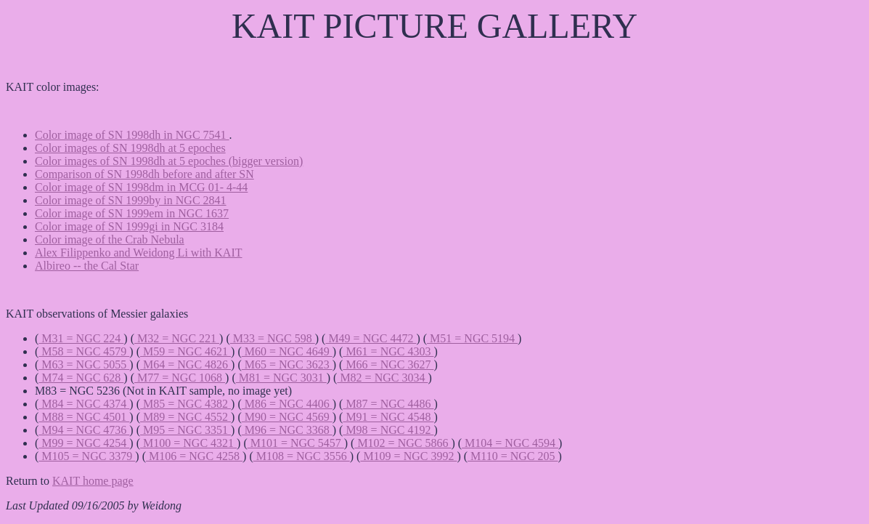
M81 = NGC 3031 (281, 377)
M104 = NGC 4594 (510, 443)
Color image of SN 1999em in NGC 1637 (132, 213)
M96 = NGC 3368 (287, 430)
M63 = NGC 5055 (83, 364)
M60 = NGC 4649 (287, 351)
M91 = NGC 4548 (388, 417)
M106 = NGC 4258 (194, 456)
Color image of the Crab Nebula (109, 239)
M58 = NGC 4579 (83, 351)
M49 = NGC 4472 (370, 338)
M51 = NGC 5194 (472, 338)
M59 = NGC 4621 (185, 351)
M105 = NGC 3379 (86, 456)
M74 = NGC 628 (80, 377)
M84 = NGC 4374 (83, 404)
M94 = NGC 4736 (83, 430)
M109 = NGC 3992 (408, 456)
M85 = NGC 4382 (185, 404)
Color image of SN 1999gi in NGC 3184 (129, 226)
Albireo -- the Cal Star (87, 265)
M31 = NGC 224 (80, 338)
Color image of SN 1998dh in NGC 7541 (132, 135)
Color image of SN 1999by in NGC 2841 (131, 200)
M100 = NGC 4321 (188, 443)
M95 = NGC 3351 (185, 430)
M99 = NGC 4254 (83, 443)
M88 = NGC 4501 (83, 417)
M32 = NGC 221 (176, 338)
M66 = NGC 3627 (388, 364)
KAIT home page (93, 481)
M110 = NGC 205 (513, 456)
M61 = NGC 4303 (388, 351)
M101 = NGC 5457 (296, 443)
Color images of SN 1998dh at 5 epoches (130, 148)
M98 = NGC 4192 (388, 430)
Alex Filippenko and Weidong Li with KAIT (138, 252)
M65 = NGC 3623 (287, 364)
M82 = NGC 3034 (382, 377)
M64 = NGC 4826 (185, 364)
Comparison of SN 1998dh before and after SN (144, 174)
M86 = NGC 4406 (287, 404)
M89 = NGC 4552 (185, 417)
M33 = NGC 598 (272, 338)
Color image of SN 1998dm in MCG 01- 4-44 (141, 187)
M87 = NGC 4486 (388, 404)
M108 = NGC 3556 (301, 456)
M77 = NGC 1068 (179, 377)
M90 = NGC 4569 (287, 417)
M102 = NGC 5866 (402, 443)
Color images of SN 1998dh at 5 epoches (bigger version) (169, 161)
